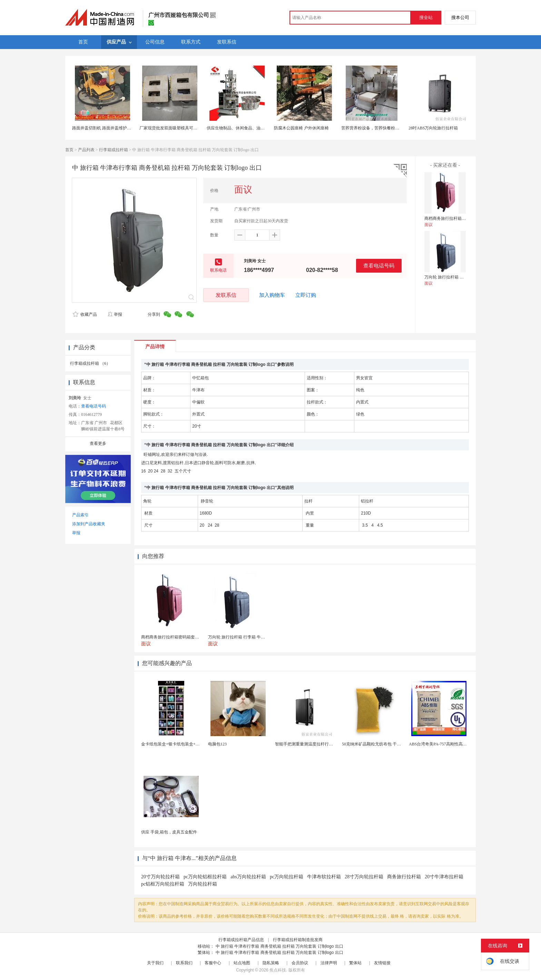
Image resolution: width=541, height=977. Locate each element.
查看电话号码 (378, 265)
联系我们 (184, 962)
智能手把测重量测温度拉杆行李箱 (306, 744)
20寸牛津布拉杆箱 (444, 876)
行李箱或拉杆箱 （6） (90, 363)
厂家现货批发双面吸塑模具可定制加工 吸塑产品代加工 (189, 128)
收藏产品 (85, 314)
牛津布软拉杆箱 (324, 876)
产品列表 (86, 149)
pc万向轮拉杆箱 (286, 876)
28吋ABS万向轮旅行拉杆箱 (433, 128)
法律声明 (329, 962)
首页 (69, 149)
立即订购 (305, 295)
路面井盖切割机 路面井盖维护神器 (103, 128)
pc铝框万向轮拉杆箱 (162, 884)
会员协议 (300, 962)
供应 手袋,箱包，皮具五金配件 (169, 832)
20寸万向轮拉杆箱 (160, 876)
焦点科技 (277, 970)
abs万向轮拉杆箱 (248, 876)
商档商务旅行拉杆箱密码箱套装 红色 (458, 218)
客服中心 (213, 962)
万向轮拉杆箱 (202, 884)
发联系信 (226, 295)
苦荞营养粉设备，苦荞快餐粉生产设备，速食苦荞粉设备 (393, 128)
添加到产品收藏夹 (88, 523)
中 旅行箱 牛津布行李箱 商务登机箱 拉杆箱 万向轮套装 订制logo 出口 (279, 946)
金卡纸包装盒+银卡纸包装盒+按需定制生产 (180, 744)
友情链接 (382, 962)
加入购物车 (272, 295)
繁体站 (355, 962)
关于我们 (155, 962)
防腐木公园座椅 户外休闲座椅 (301, 128)
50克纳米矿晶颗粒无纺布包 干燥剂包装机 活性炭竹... (390, 744)
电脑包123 (217, 744)
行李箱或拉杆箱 (113, 149)
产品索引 (80, 514)
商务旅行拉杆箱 (404, 876)
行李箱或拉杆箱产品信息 (241, 939)
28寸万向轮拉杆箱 (364, 876)
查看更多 (98, 443)
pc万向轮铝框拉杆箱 (205, 876)
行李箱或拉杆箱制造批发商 (298, 939)
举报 (114, 314)
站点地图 (242, 962)
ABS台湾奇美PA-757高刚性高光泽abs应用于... (450, 744)
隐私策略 (271, 962)
